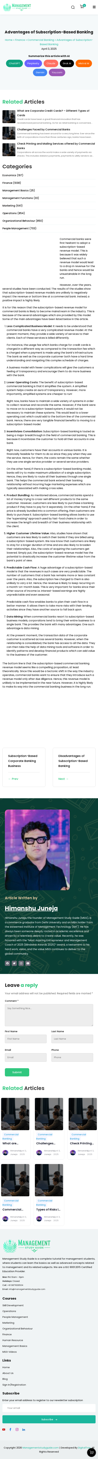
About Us (7, 1373)
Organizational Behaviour (17, 1328)
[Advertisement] (29, 259)
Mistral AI (84, 63)
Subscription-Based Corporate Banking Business (24, 767)
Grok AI (67, 63)
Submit (17, 1072)
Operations (9, 1311)
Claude (51, 63)
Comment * (11, 1001)
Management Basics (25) (18, 190)
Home (8, 40)
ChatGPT (14, 63)
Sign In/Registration (14, 1384)
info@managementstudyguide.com (27, 1289)
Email (8, 1050)
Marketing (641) (12, 205)
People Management (15, 1317)
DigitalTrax (84, 1447)
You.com (57, 72)
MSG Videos (9, 1351)
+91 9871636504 (15, 1285)
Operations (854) (13, 213)
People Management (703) (19, 228)
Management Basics (14, 1346)
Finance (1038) (11, 183)
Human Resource (12, 1340)
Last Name (57, 1031)
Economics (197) (12, 175)
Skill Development (13, 1305)
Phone (55, 1050)
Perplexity (33, 63)
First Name (11, 1031)
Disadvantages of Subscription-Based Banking (74, 767)
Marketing (8, 1322)
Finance (20, 40)
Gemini (40, 72)
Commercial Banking (40, 40)
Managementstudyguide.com (41, 1447)
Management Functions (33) (20, 198)
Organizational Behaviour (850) (22, 221)
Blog (5, 1379)
